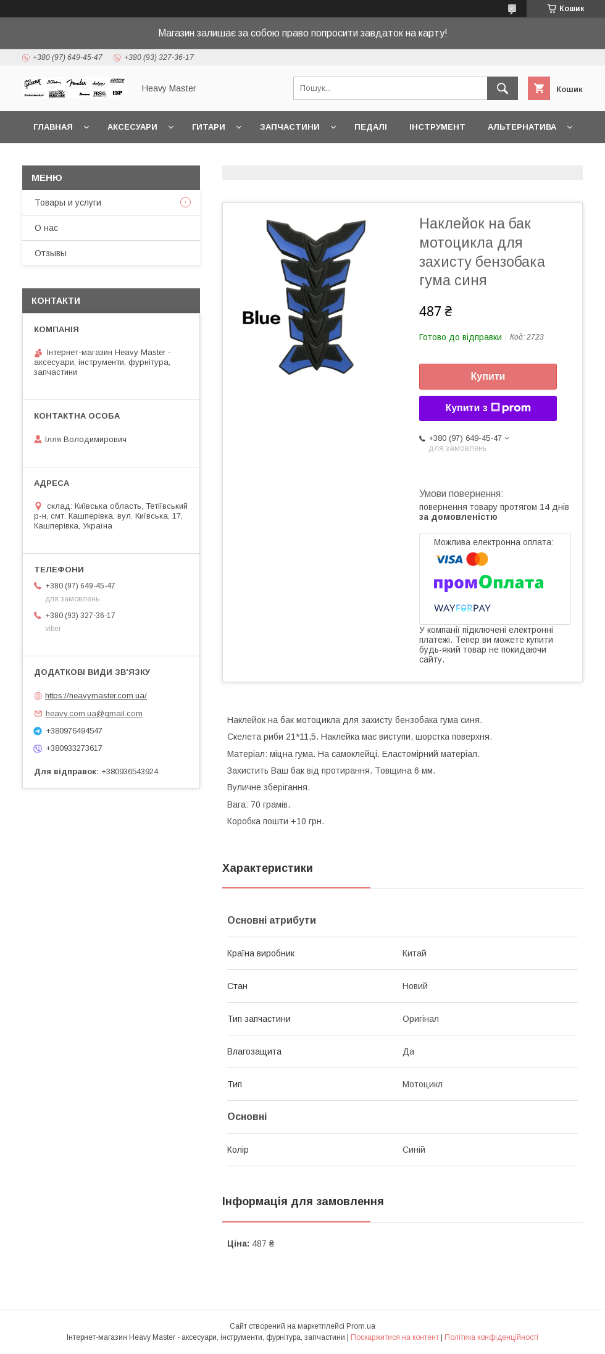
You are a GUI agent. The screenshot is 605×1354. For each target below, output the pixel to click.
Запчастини (290, 127)
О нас (46, 228)
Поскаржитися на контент (395, 1337)
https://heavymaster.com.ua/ (96, 695)
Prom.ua (360, 1326)
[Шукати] (502, 88)
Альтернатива (522, 127)
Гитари (208, 127)
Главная (53, 127)
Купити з (487, 408)
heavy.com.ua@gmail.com (94, 713)
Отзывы (51, 253)
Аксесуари (132, 127)
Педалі (370, 127)
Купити (488, 376)
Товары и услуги (68, 202)
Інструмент (437, 127)
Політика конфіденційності (491, 1337)
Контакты (57, 159)
